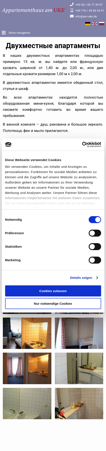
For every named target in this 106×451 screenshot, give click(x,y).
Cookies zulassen (53, 291)
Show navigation (19, 32)
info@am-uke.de (83, 16)
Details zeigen (81, 277)
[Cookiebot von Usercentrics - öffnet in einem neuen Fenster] (82, 144)
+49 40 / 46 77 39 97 (86, 4)
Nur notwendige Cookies (53, 303)
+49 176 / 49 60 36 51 (87, 10)
